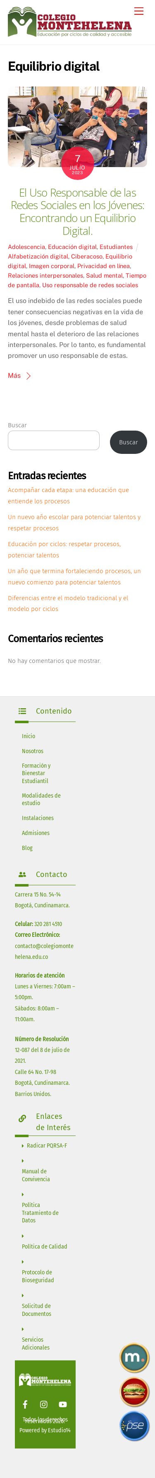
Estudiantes (116, 246)
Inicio (28, 736)
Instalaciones (38, 818)
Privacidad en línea (103, 265)
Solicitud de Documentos (36, 1305)
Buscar (17, 425)
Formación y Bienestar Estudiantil (36, 773)
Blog (27, 848)
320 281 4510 (48, 924)
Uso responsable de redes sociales (90, 284)
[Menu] (139, 11)
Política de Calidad (44, 1241)
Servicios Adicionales (36, 1338)
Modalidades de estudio (41, 799)
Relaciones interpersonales (45, 275)
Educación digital (72, 246)
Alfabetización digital (38, 256)
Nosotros (32, 751)
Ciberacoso (87, 256)
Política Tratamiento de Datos (40, 1207)
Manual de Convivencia (36, 1170)
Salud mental (104, 275)
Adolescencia (26, 246)
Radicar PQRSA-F (44, 1146)
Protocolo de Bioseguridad (38, 1271)
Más (14, 375)
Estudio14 (59, 1430)
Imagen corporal (51, 265)
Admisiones (36, 833)
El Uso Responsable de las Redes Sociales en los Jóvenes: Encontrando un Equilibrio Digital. (78, 211)
